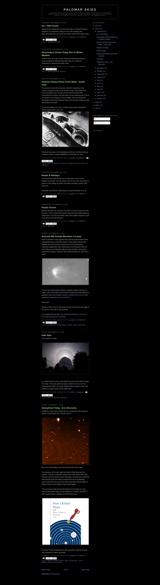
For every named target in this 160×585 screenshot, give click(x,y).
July (98, 80)
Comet (69, 325)
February (100, 95)
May (98, 86)
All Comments (99, 123)
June (99, 83)
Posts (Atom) (55, 574)
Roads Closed (49, 207)
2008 (97, 105)
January (100, 98)
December (100, 31)
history (64, 163)
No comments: (81, 37)
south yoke (59, 110)
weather (51, 42)
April (98, 89)
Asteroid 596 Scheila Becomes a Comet (61, 236)
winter (58, 42)
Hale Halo (46, 335)
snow (50, 71)
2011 (97, 26)
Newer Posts (46, 570)
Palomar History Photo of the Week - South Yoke (63, 83)
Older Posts (85, 570)
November (100, 68)
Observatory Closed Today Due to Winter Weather (62, 53)
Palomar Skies (80, 9)
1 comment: (79, 392)
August (99, 77)
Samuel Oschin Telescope (51, 562)
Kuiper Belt (73, 560)
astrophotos (61, 325)
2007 (97, 108)
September (101, 74)
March (99, 92)
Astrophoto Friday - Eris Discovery (59, 408)
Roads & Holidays (51, 175)
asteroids (51, 325)
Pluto (80, 560)
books (50, 560)
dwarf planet (58, 560)
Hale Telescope (54, 163)
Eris (66, 560)
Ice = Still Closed (50, 26)
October (100, 71)
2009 (97, 102)
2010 (97, 29)
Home (66, 570)
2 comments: (80, 158)
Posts (97, 119)
